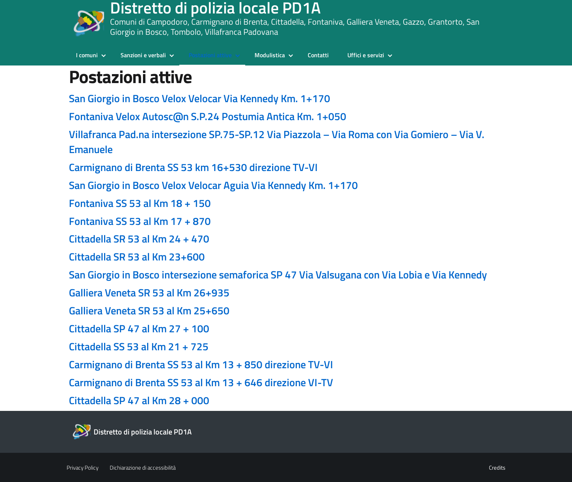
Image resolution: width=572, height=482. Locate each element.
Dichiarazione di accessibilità (143, 467)
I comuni (87, 55)
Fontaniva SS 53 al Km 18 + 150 (140, 203)
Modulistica (270, 55)
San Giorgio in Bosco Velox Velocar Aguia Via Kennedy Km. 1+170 (213, 185)
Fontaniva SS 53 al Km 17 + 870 (140, 221)
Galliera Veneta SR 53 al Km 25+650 (149, 310)
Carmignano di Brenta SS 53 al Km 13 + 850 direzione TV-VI (201, 364)
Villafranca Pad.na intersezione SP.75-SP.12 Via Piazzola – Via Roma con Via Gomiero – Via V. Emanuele (276, 141)
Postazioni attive (210, 55)
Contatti (318, 55)
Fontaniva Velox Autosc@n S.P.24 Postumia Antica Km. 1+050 (207, 116)
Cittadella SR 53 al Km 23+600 (137, 256)
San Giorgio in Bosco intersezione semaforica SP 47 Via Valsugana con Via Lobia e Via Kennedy (278, 274)
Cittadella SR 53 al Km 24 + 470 (139, 239)
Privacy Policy (82, 467)
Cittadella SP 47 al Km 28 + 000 (139, 400)
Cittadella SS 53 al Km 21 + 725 (139, 346)
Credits (497, 467)
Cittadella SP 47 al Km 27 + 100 (139, 328)
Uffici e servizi (365, 55)
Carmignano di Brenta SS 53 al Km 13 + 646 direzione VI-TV (201, 382)
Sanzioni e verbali (143, 55)
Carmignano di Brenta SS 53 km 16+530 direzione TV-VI (193, 167)
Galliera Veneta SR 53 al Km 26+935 (149, 292)
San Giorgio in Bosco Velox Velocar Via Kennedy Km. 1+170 (199, 98)
